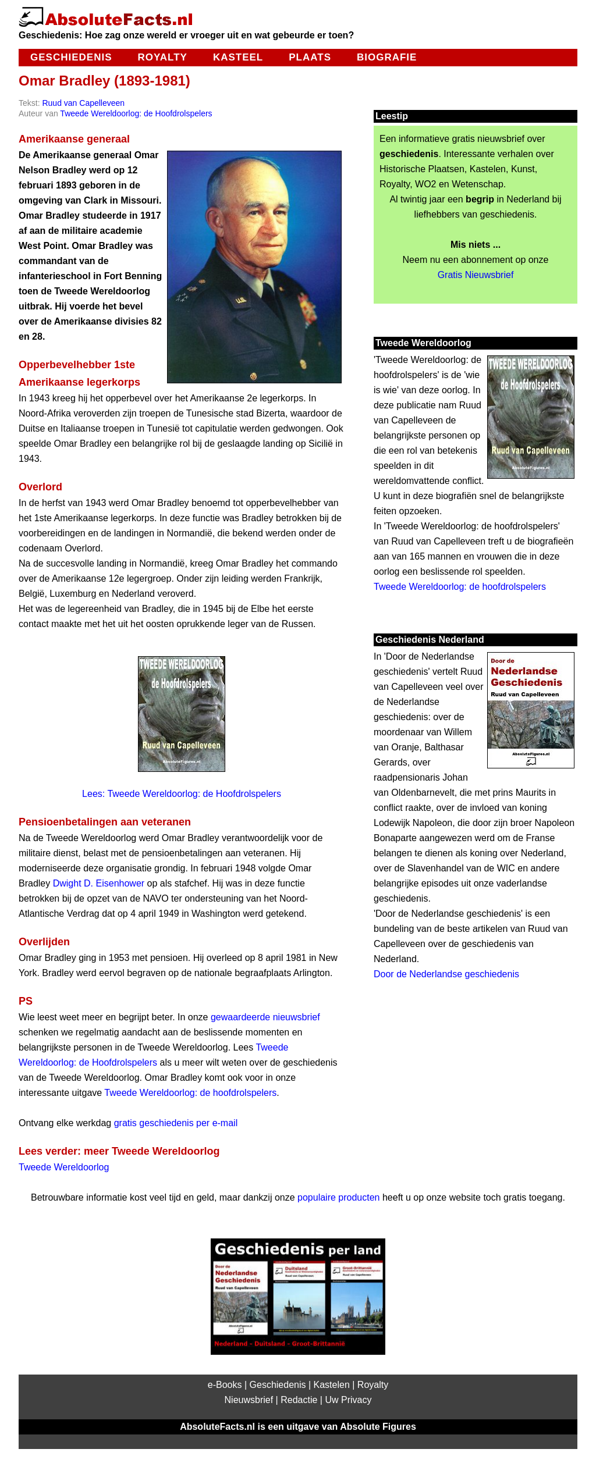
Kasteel (238, 57)
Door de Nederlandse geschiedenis (446, 974)
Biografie (387, 57)
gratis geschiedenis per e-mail (176, 1123)
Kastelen (332, 1385)
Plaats (310, 57)
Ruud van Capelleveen (83, 103)
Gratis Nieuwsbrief (476, 275)
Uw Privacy (348, 1400)
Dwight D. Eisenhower (98, 883)
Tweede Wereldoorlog (64, 1167)
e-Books (225, 1385)
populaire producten (338, 1197)
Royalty (162, 57)
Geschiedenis (71, 57)
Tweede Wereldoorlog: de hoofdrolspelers (190, 1093)
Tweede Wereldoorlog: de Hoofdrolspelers (136, 113)
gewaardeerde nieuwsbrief (265, 1017)
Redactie (299, 1400)
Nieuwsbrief (249, 1400)
